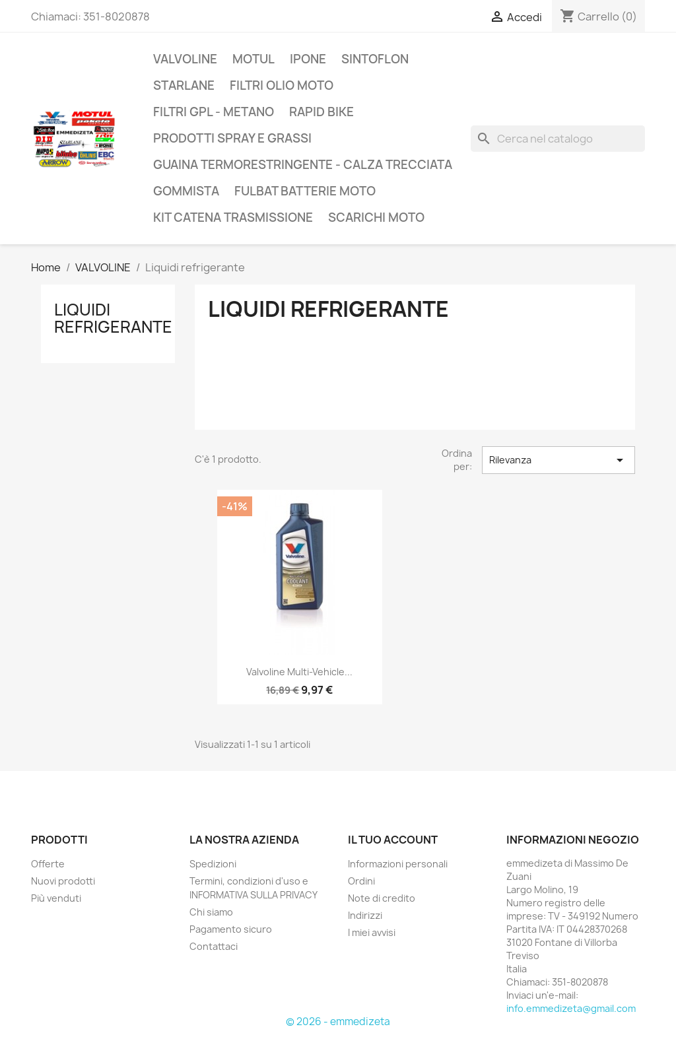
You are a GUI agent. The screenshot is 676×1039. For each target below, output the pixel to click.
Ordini (361, 881)
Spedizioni (212, 863)
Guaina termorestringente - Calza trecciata (302, 164)
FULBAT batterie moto (305, 191)
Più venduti (56, 898)
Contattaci (213, 946)
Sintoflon (375, 59)
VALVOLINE (185, 59)
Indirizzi (365, 915)
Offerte (48, 863)
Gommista (186, 191)
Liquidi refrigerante (113, 318)
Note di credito (381, 898)
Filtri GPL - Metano (213, 112)
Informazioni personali (398, 863)
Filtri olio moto (281, 85)
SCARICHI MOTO (376, 217)
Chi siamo (211, 912)
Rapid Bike (321, 112)
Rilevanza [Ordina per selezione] (558, 460)
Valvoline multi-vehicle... (299, 671)
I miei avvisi (371, 932)
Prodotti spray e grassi (232, 138)
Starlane (184, 85)
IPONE (308, 59)
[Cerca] (558, 138)
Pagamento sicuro (230, 929)
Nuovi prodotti (63, 881)
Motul (253, 59)
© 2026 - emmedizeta (338, 1021)
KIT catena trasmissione (233, 217)
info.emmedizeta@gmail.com (571, 1008)
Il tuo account (393, 839)
